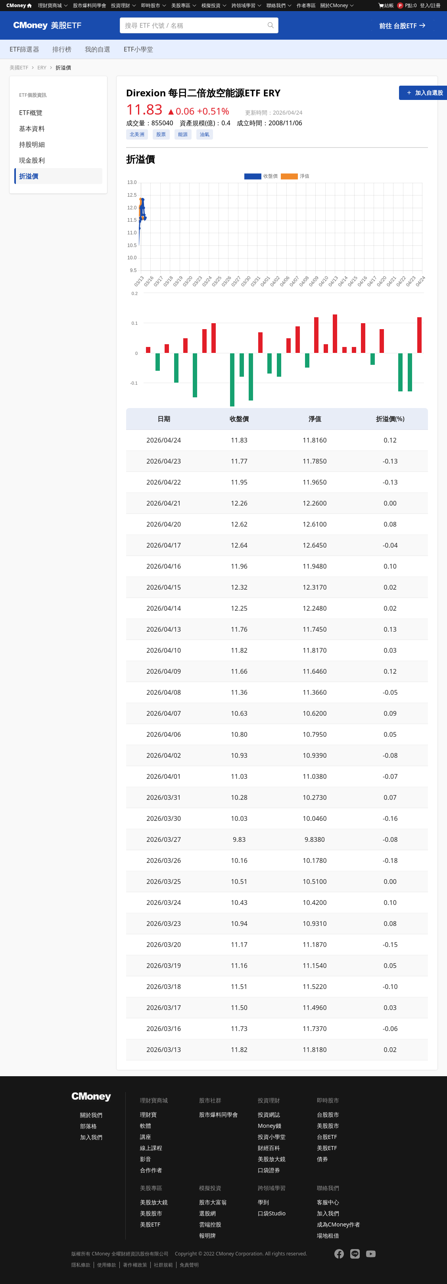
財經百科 (269, 1148)
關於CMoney (334, 5)
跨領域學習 (243, 5)
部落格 (88, 1126)
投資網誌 (269, 1114)
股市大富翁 (213, 1202)
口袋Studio (272, 1213)
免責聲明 (189, 1265)
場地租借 (328, 1235)
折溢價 (63, 67)
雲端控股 (210, 1224)
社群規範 (163, 1265)
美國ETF (19, 67)
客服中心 (328, 1202)
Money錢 (269, 1125)
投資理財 (120, 5)
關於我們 (91, 1115)
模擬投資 (211, 5)
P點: (406, 5)
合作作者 (151, 1170)
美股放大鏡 (272, 1159)
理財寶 (148, 1114)
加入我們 (91, 1137)
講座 (145, 1136)
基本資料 (32, 128)
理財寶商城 (50, 5)
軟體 (145, 1125)
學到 (263, 1202)
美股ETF (327, 1148)
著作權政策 (135, 1265)
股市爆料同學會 (89, 5)
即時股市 (150, 5)
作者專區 (306, 5)
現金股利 (32, 160)
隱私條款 (80, 1265)
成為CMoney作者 (339, 1224)
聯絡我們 (276, 5)
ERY (41, 67)
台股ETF (327, 1136)
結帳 (386, 5)
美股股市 (328, 1125)
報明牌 (207, 1235)
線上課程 (151, 1148)
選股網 (207, 1213)
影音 (145, 1159)
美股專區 (180, 5)
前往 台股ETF (402, 25)
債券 (322, 1159)
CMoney (19, 5)
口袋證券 (269, 1170)
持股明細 (32, 144)
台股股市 (328, 1114)
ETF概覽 (30, 112)
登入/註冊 (430, 5)
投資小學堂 (272, 1136)
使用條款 (106, 1265)
